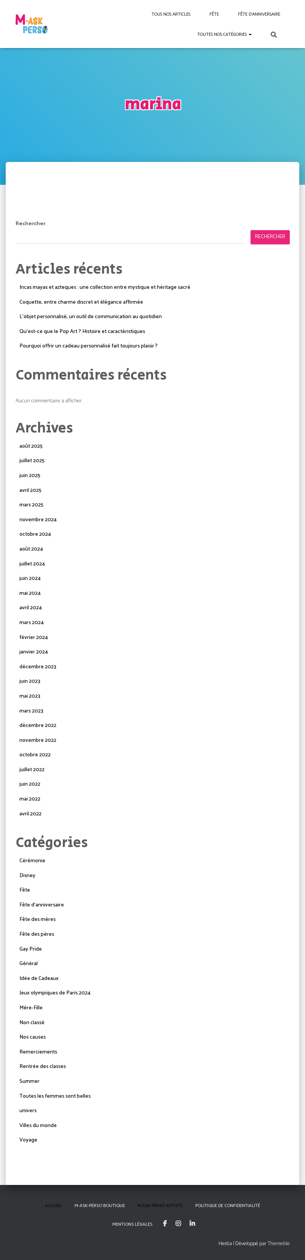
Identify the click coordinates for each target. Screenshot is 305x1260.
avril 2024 (30, 608)
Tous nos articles (171, 14)
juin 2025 (29, 475)
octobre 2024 (35, 534)
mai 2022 (29, 799)
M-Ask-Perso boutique (100, 1205)
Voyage (28, 1140)
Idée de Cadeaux (39, 978)
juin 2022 (29, 784)
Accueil (53, 1205)
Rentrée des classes (42, 1066)
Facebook (165, 1224)
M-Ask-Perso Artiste (160, 1205)
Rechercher (30, 224)
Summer (29, 1081)
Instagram (178, 1224)
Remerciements (38, 1052)
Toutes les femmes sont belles (55, 1096)
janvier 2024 (33, 652)
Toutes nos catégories (224, 34)
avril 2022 (30, 814)
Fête (214, 14)
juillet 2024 (32, 564)
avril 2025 (30, 490)
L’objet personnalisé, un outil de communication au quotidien (90, 316)
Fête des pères (36, 934)
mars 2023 (31, 711)
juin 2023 (29, 681)
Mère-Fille (31, 1008)
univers (28, 1110)
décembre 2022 (37, 725)
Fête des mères (37, 919)
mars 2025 (31, 505)
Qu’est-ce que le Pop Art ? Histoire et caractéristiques (82, 331)
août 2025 (31, 446)
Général (28, 963)
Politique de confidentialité (227, 1205)
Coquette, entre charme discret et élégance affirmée (81, 302)
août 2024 (31, 549)
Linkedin (192, 1224)
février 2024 (33, 637)
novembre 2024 (38, 520)
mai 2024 (30, 593)
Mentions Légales (132, 1224)
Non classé (32, 1022)
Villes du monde (38, 1125)
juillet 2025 (32, 460)
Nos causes (32, 1037)
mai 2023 (29, 696)
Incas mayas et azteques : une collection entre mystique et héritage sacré (104, 287)
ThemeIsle (279, 1243)
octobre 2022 (35, 755)
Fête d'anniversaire (41, 905)
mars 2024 (31, 622)
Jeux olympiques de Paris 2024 (55, 993)
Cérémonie (32, 861)
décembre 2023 (37, 667)
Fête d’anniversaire (259, 14)
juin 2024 (30, 578)
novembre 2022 (37, 740)
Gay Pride (30, 949)
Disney (27, 875)
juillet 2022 (32, 769)
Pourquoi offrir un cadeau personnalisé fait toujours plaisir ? (88, 346)
